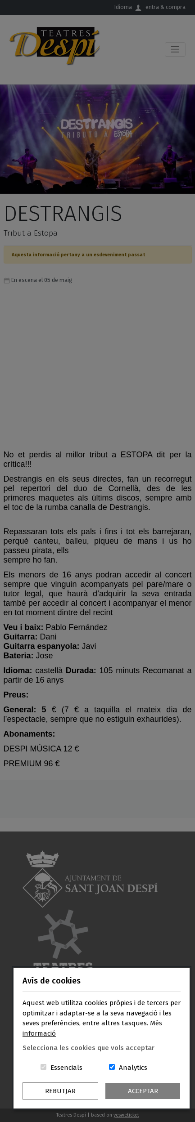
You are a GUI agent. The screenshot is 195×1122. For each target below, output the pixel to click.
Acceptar (143, 1091)
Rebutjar (60, 1091)
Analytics (133, 1068)
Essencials (66, 1068)
